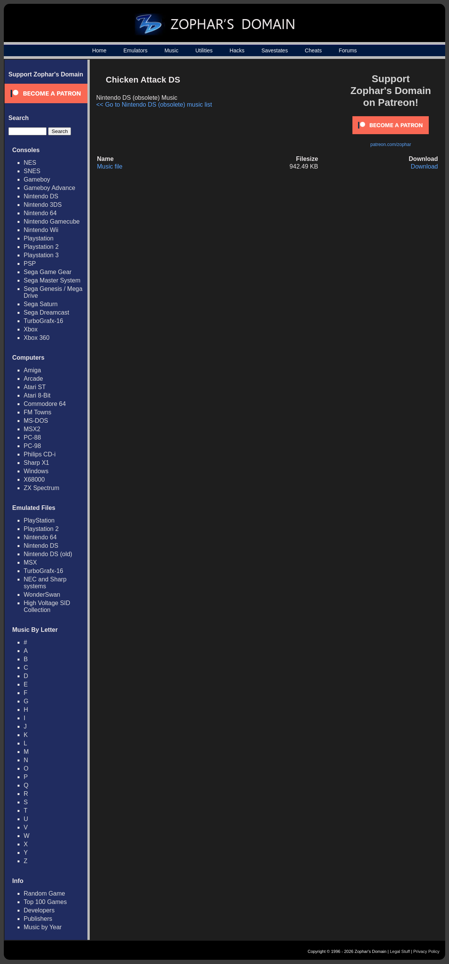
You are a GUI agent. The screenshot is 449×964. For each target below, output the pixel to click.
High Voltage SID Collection (47, 606)
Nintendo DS (41, 196)
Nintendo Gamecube (52, 221)
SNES (32, 171)
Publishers (38, 918)
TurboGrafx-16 (43, 321)
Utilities (204, 50)
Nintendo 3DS (43, 204)
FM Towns (38, 412)
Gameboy (37, 179)
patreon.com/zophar (390, 144)
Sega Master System (52, 280)
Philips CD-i (40, 454)
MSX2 (32, 429)
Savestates (275, 50)
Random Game (44, 893)
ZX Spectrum (41, 488)
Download (424, 166)
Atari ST (35, 387)
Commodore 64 (45, 404)
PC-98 (32, 446)
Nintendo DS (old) (48, 554)
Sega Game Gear (47, 272)
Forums (348, 50)
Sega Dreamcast (46, 312)
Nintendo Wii (41, 230)
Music (172, 50)
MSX (30, 562)
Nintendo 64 (40, 213)
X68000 (34, 479)
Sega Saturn (41, 304)
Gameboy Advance (49, 188)
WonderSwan (42, 594)
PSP (30, 263)
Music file (110, 166)
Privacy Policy (426, 951)
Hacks (236, 50)
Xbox (30, 329)
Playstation (38, 238)
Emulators (135, 50)
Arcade (33, 378)
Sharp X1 (36, 462)
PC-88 (32, 437)
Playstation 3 (41, 255)
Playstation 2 (41, 246)
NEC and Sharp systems (45, 582)
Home (99, 50)
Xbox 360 (37, 337)
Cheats (313, 50)
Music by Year (43, 927)
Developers (39, 910)
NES (30, 162)
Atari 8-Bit (37, 395)
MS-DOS (36, 420)
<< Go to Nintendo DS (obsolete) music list (154, 104)
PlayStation (39, 520)
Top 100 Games (45, 902)
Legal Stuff (400, 951)
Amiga (32, 370)
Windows (36, 471)
